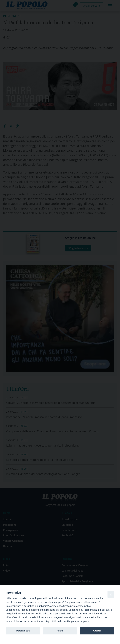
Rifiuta (60, 630)
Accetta (97, 630)
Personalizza (23, 630)
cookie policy (70, 621)
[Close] (111, 594)
